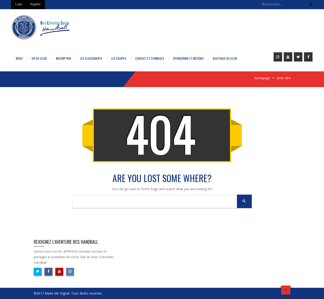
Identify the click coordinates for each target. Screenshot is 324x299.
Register (35, 4)
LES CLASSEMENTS (91, 58)
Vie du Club (39, 58)
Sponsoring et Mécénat (188, 58)
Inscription (63, 58)
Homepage (262, 78)
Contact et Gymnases (149, 58)
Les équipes (118, 58)
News (19, 58)
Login (18, 4)
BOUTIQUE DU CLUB (225, 58)
